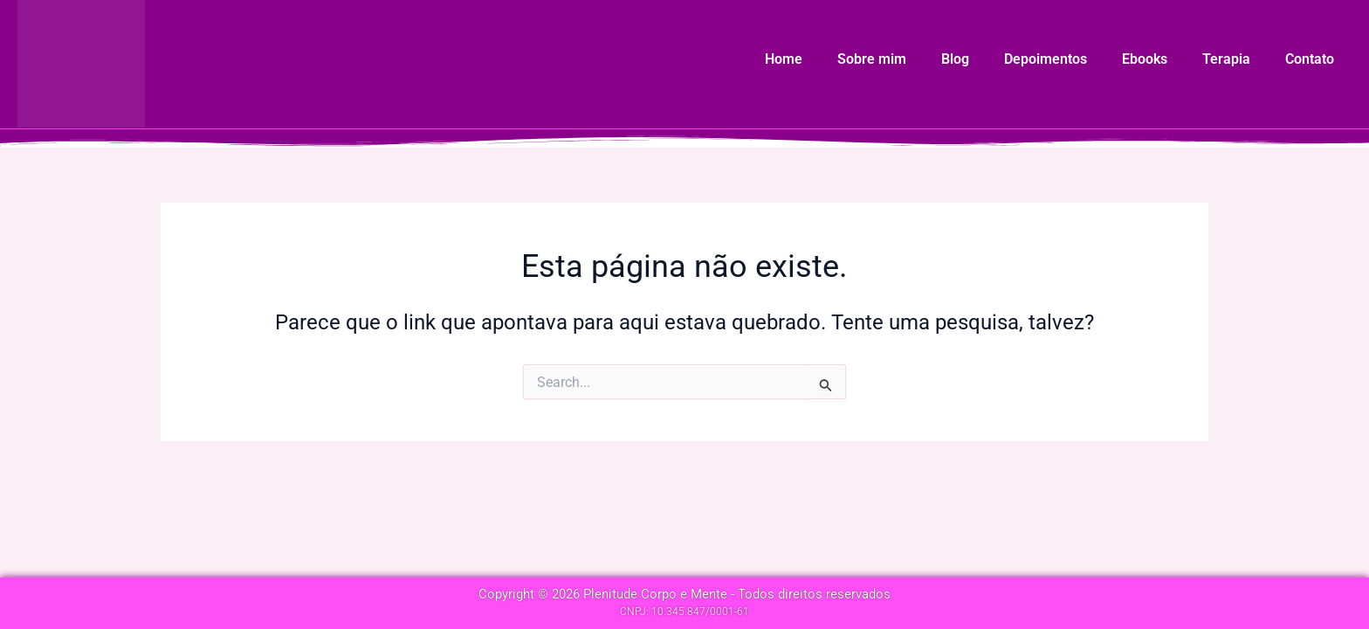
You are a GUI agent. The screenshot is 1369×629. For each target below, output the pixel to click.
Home (783, 59)
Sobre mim (871, 59)
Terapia (1226, 59)
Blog (955, 59)
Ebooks (1144, 59)
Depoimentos (1045, 59)
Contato (1309, 59)
